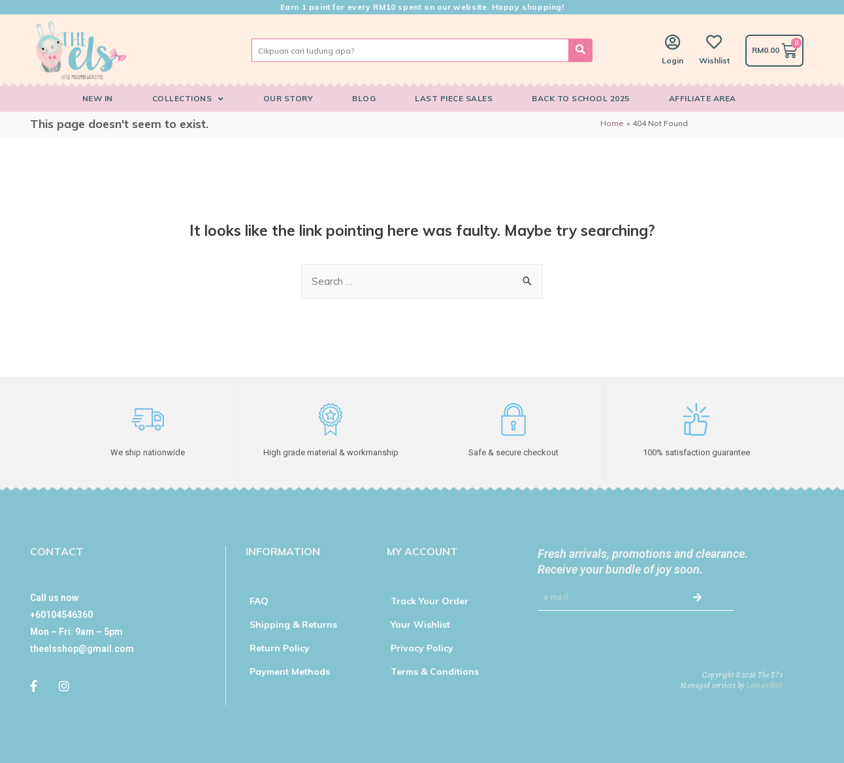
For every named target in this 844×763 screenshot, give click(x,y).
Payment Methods (290, 671)
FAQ (259, 600)
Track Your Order (429, 600)
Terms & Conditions (435, 671)
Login (672, 60)
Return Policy (280, 647)
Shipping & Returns (293, 624)
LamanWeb (764, 684)
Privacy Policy (422, 647)
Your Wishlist (420, 624)
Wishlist (714, 60)
